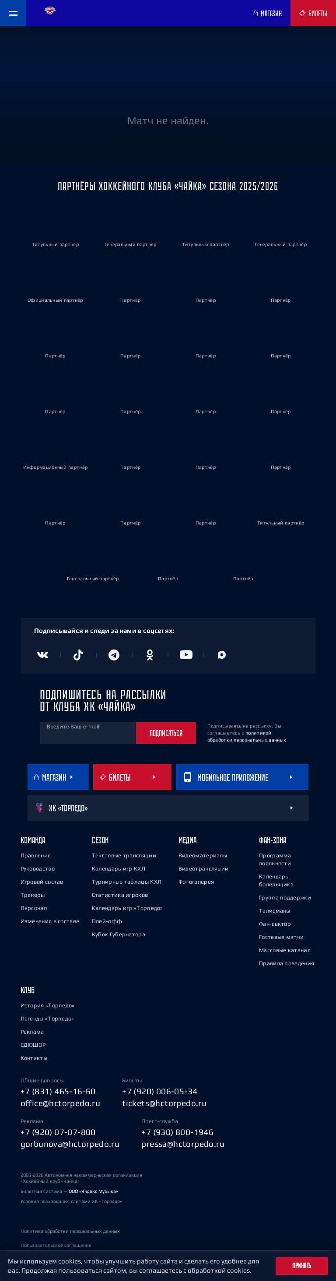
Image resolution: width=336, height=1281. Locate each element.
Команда (33, 840)
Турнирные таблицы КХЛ (126, 881)
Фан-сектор (275, 924)
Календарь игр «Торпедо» (127, 908)
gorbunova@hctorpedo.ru (70, 1144)
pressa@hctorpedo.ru (182, 1144)
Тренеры (33, 895)
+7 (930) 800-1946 (177, 1132)
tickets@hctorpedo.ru (164, 1103)
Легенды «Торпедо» (47, 1018)
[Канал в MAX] (222, 655)
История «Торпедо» (48, 1005)
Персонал (34, 908)
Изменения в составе (50, 921)
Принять (302, 1266)
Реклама (32, 1031)
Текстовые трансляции (124, 855)
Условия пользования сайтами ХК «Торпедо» (71, 1201)
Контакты (34, 1058)
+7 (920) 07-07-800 (58, 1132)
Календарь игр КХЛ (118, 868)
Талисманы (274, 910)
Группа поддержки (285, 897)
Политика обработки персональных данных (70, 1231)
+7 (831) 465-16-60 (58, 1091)
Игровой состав (42, 881)
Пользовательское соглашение (56, 1245)
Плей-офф (107, 921)
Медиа (187, 840)
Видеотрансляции (203, 868)
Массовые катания (285, 950)
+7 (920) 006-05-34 (159, 1091)
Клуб (28, 990)
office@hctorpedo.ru (61, 1103)
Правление (36, 855)
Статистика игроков (120, 895)
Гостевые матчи (281, 937)
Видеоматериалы (202, 855)
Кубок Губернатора (118, 934)
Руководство (38, 868)
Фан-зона (272, 840)
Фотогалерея (196, 881)
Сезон (100, 840)
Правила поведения (286, 963)
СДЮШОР (33, 1045)
